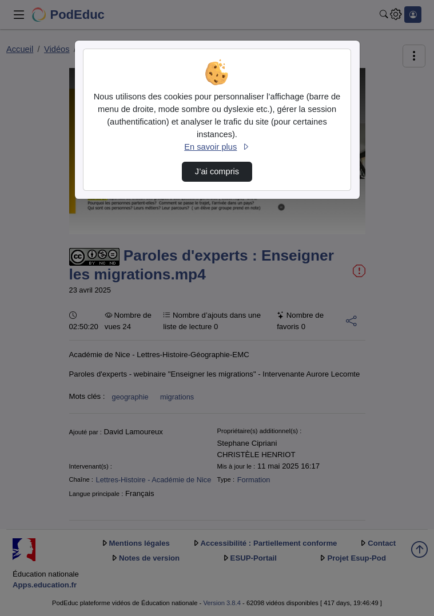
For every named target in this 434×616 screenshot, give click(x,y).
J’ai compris (217, 171)
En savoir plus (216, 147)
